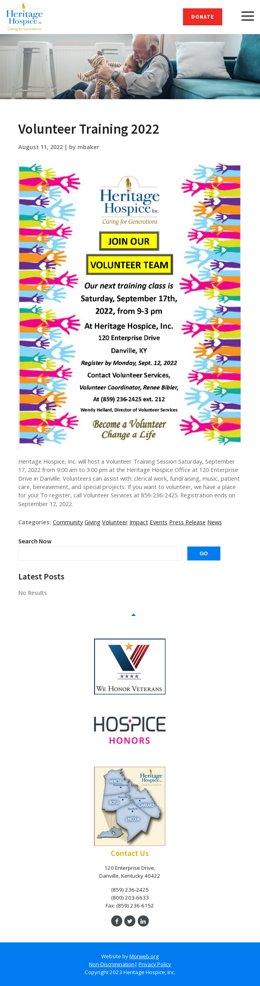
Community (68, 522)
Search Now (35, 541)
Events (159, 522)
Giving (92, 522)
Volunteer (115, 522)
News (214, 522)
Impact (138, 522)
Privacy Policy (155, 964)
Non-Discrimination (112, 964)
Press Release (187, 522)
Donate (202, 16)
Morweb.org (144, 956)
